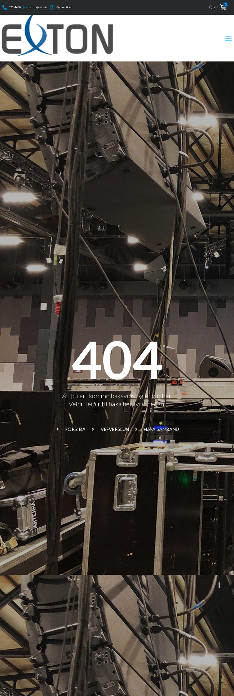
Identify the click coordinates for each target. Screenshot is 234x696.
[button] (228, 38)
